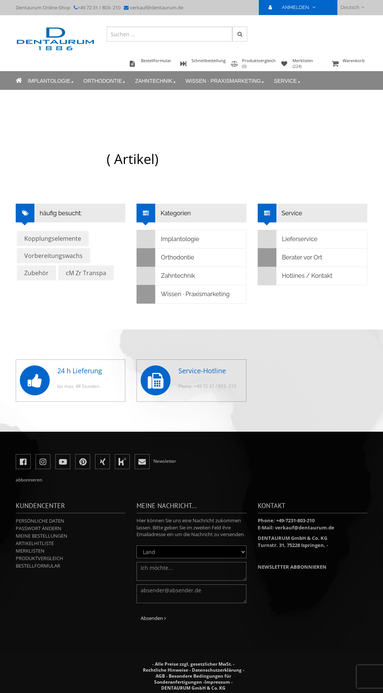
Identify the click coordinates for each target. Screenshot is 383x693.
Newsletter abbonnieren (292, 566)
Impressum (217, 682)
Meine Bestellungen (41, 535)
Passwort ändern (38, 528)
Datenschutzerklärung (217, 670)
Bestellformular (38, 565)
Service (287, 81)
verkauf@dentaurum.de (156, 7)
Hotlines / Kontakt (295, 276)
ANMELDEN (295, 7)
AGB (160, 676)
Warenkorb (348, 64)
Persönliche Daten (40, 520)
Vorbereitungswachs (53, 256)
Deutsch (352, 7)
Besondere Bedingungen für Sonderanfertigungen (192, 679)
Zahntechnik (156, 81)
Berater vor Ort (290, 258)
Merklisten (30, 550)
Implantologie (51, 81)
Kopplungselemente (52, 238)
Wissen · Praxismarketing (225, 81)
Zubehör (36, 273)
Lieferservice (288, 239)
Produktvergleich (39, 558)
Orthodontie (104, 81)
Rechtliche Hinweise (165, 670)
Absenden (153, 618)
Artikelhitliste (35, 543)
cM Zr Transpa (86, 273)
